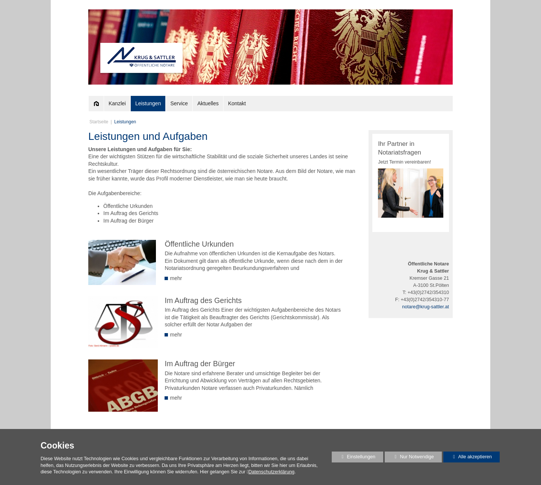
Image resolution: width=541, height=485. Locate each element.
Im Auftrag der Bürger (200, 363)
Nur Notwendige (409, 458)
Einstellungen (353, 458)
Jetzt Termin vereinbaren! (404, 162)
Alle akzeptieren (467, 456)
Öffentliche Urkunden (199, 244)
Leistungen (125, 121)
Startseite (98, 121)
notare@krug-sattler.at (425, 306)
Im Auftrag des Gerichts (203, 300)
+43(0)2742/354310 (428, 292)
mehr (173, 278)
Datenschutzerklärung (271, 471)
